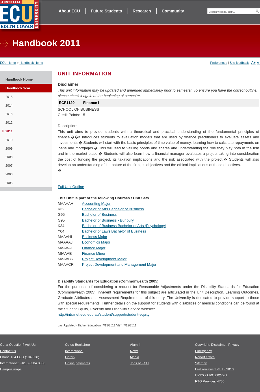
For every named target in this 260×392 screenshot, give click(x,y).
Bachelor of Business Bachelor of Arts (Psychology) (124, 226)
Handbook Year (17, 88)
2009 (8, 148)
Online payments (77, 363)
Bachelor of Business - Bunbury (108, 220)
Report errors (205, 357)
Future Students (106, 11)
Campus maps (10, 369)
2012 (8, 122)
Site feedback (239, 62)
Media (134, 357)
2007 (8, 165)
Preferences (218, 62)
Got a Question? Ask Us (18, 344)
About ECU (69, 11)
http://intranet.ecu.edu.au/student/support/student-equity (103, 314)
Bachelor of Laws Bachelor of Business (114, 231)
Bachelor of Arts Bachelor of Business (113, 209)
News (134, 351)
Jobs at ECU (139, 363)
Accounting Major (96, 203)
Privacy (233, 344)
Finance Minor (93, 253)
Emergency (203, 351)
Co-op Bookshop (77, 344)
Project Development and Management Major (119, 264)
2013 (8, 114)
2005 (8, 183)
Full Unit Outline (71, 187)
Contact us (8, 351)
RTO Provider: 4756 (209, 381)
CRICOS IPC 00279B (211, 375)
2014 (8, 105)
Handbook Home (31, 62)
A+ (253, 63)
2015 (8, 97)
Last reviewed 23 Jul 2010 (214, 369)
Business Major (94, 237)
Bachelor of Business (99, 214)
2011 (8, 131)
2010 (8, 140)
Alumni (135, 344)
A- (258, 62)
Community (173, 11)
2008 (8, 157)
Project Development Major (104, 259)
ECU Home (8, 62)
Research (142, 11)
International (74, 351)
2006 (8, 174)
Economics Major (96, 242)
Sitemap (201, 363)
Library (70, 357)
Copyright (202, 344)
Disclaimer (218, 344)
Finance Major (93, 248)
